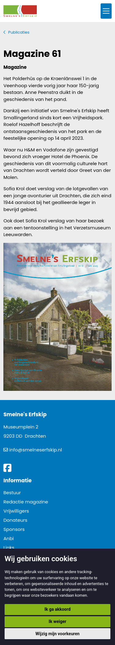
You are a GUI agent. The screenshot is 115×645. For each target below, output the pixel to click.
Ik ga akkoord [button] (57, 609)
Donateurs (15, 520)
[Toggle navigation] (106, 11)
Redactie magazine (25, 502)
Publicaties (18, 32)
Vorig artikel (9, 265)
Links (8, 547)
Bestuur (12, 492)
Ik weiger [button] (57, 621)
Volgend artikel (106, 265)
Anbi (8, 538)
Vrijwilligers (16, 511)
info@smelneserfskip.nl (35, 450)
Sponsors (14, 529)
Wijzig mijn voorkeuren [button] (58, 633)
